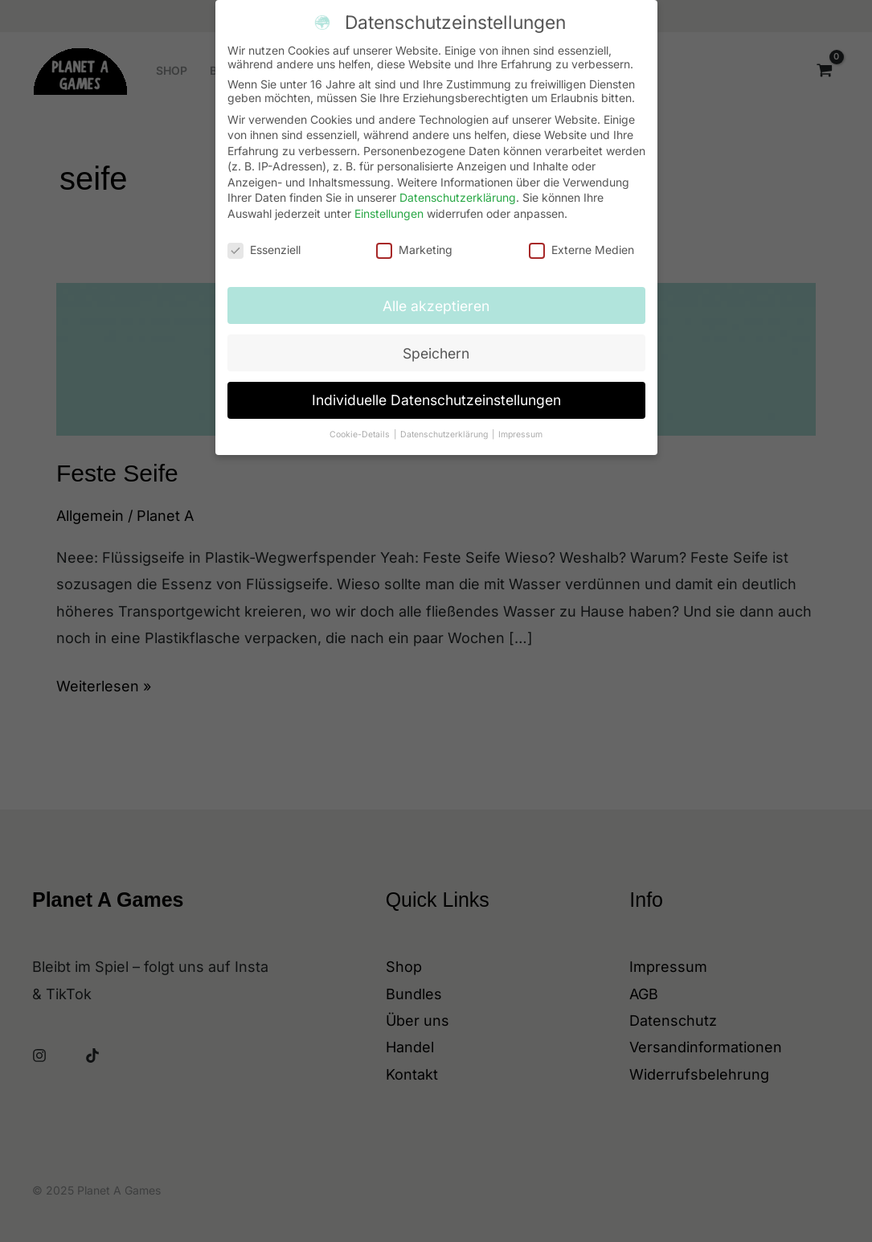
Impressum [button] (520, 425)
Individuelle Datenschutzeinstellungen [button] (436, 391)
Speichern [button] (436, 343)
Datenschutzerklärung (457, 188)
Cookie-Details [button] (361, 425)
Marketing (414, 240)
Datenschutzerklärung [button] (445, 425)
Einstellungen (389, 204)
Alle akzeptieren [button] (436, 296)
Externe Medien (581, 240)
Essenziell (264, 240)
